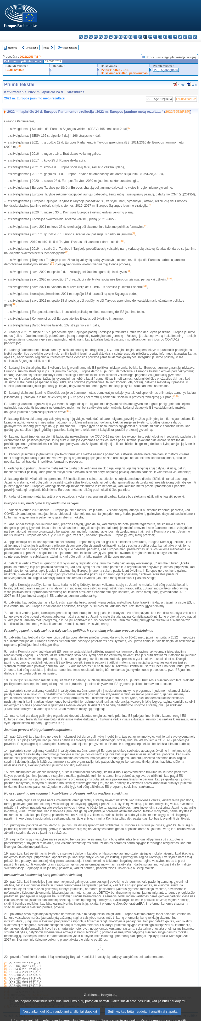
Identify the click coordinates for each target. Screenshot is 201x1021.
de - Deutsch (101, 37)
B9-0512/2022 (14, 69)
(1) (5, 963)
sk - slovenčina (180, 37)
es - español (86, 37)
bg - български (81, 37)
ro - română (175, 37)
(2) (5, 966)
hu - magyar (150, 37)
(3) (5, 969)
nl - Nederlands (160, 37)
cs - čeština (91, 37)
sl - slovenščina (185, 37)
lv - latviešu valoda (140, 37)
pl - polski (165, 37)
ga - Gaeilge (125, 37)
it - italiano (135, 37)
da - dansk (96, 37)
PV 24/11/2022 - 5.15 (115, 69)
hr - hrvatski (130, 37)
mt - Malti (155, 37)
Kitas (46, 47)
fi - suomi (190, 37)
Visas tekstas (70, 47)
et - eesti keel (106, 37)
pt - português (170, 37)
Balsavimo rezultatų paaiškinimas (124, 73)
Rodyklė (12, 47)
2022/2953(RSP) (30, 56)
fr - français (120, 37)
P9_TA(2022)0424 (166, 69)
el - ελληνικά (111, 37)
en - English (116, 37)
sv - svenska (195, 37)
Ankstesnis (32, 47)
